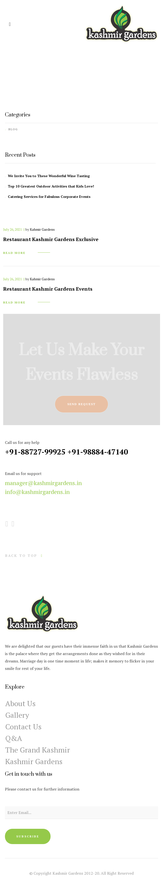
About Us (20, 703)
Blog (13, 129)
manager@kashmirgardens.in (43, 483)
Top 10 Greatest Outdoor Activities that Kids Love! (51, 186)
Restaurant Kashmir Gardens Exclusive (50, 239)
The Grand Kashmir (37, 750)
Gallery (17, 715)
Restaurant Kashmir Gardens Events (47, 288)
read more (14, 253)
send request (81, 404)
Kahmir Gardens (42, 229)
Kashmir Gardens (33, 761)
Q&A (13, 738)
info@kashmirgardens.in (37, 492)
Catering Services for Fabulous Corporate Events (49, 196)
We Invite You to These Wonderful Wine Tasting (49, 175)
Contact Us (23, 727)
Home (71, 77)
